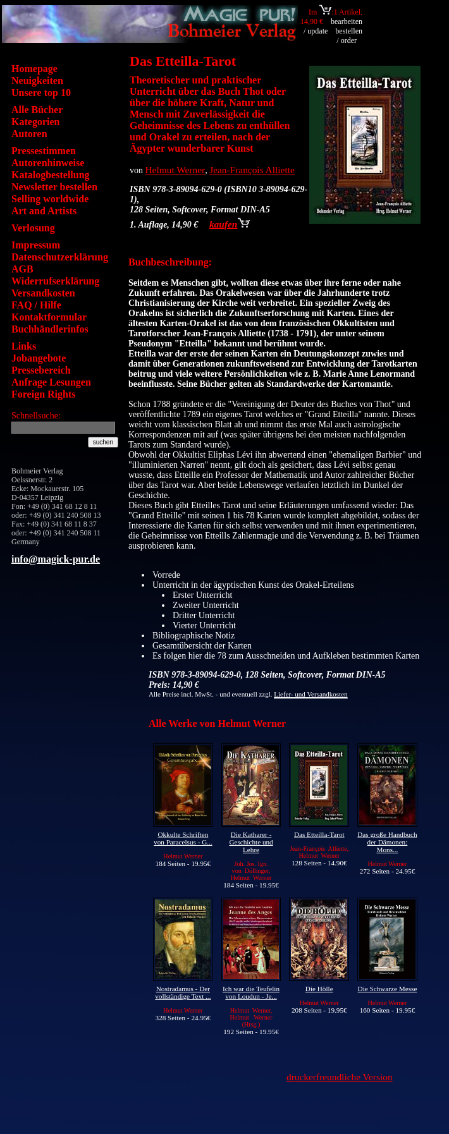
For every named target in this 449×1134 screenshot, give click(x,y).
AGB (22, 269)
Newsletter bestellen (54, 186)
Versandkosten (43, 293)
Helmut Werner (175, 169)
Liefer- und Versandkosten (310, 694)
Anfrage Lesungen (51, 382)
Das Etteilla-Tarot (319, 834)
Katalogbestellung (50, 174)
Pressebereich (41, 370)
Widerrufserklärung (55, 281)
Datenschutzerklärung (59, 257)
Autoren (29, 133)
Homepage (34, 68)
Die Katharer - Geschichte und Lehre (251, 842)
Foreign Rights (43, 394)
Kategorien (35, 121)
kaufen (229, 224)
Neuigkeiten (37, 80)
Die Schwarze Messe (387, 988)
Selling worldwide (50, 198)
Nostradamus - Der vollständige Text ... (183, 992)
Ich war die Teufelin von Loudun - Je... (251, 992)
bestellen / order (348, 36)
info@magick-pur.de (55, 559)
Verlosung (33, 228)
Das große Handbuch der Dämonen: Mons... (387, 842)
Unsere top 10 (41, 92)
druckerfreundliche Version (339, 1076)
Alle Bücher (37, 109)
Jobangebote (38, 358)
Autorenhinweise (47, 162)
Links (23, 346)
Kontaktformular (49, 317)
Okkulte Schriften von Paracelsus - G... (183, 838)
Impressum (35, 245)
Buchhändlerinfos (50, 329)
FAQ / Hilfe (36, 305)
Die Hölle (319, 988)
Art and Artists (44, 210)
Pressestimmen (43, 150)
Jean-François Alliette (252, 169)
